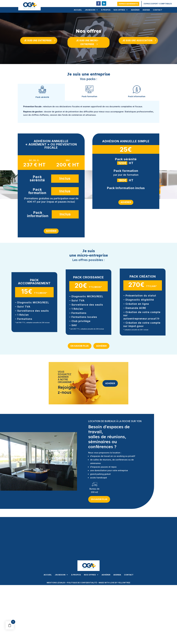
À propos (105, 10)
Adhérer (135, 10)
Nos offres (119, 10)
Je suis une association (137, 40)
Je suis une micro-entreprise (87, 42)
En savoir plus (80, 345)
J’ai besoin (90, 10)
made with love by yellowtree (114, 582)
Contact (157, 10)
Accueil (78, 10)
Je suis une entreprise (38, 40)
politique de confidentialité (82, 582)
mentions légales (56, 582)
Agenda (146, 10)
